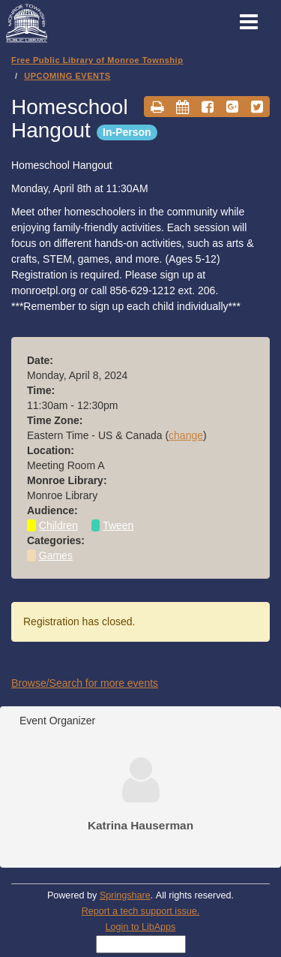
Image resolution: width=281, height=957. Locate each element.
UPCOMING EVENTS (67, 75)
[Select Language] (141, 944)
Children (58, 525)
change (186, 435)
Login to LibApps (141, 927)
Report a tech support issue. (141, 911)
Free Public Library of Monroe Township (97, 60)
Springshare (125, 895)
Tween (118, 525)
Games (56, 555)
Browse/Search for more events (84, 683)
